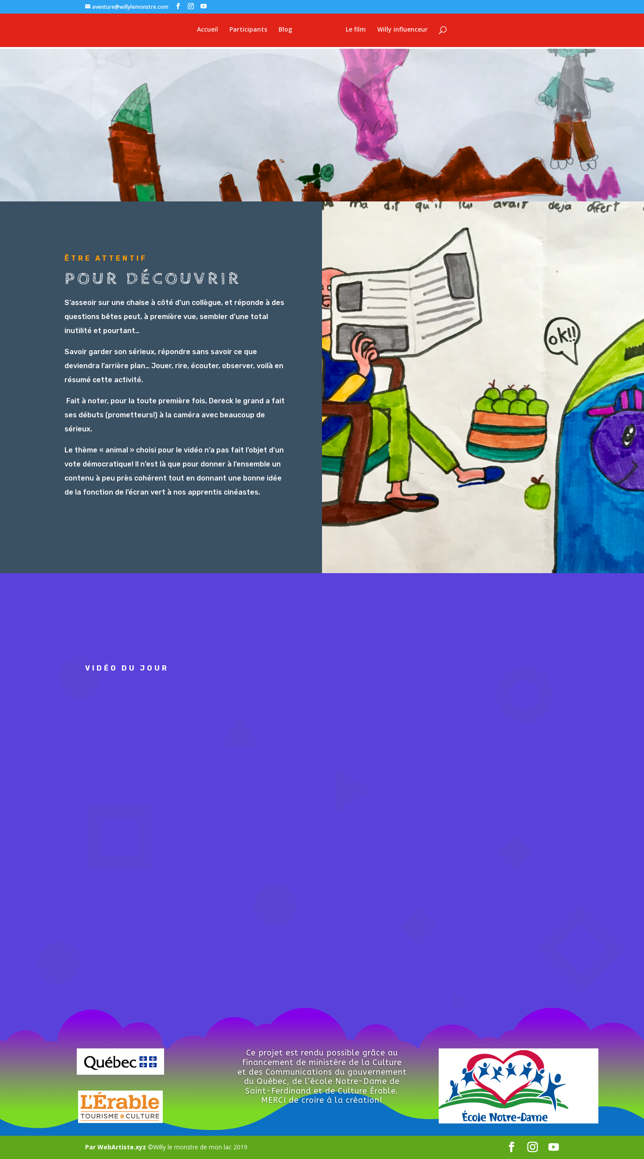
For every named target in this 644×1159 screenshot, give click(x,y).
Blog (280, 31)
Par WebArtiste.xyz (116, 1147)
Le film (361, 31)
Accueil (202, 31)
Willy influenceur (408, 31)
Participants (243, 31)
